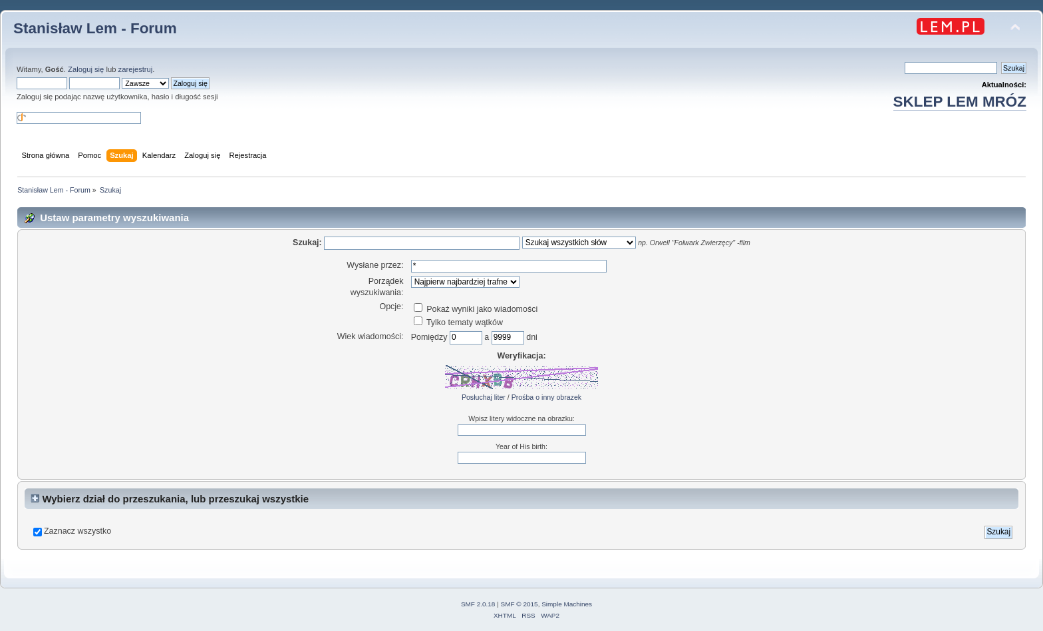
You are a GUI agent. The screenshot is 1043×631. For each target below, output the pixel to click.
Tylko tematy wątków (458, 322)
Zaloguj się (86, 69)
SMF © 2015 (519, 604)
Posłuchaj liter (484, 397)
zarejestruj (135, 69)
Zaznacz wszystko (77, 531)
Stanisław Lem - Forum (95, 28)
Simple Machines (566, 604)
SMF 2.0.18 (478, 604)
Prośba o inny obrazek (546, 397)
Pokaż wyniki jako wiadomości (475, 309)
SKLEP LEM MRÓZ (959, 101)
